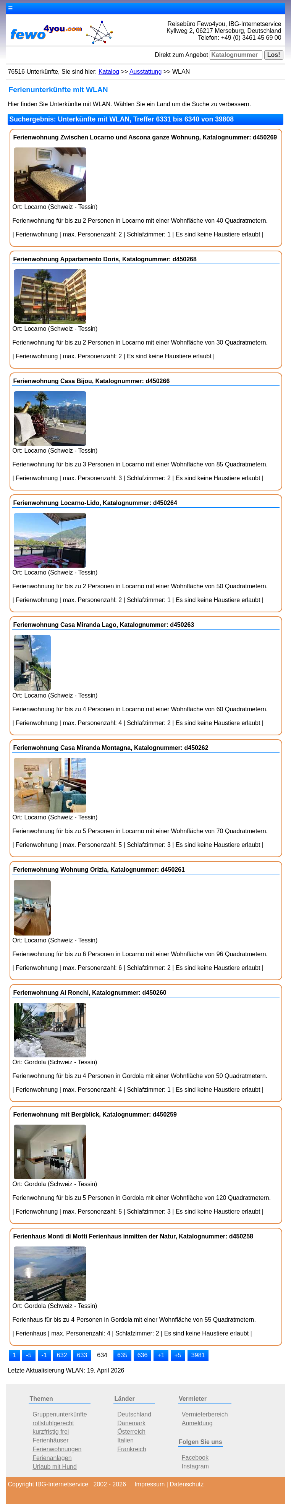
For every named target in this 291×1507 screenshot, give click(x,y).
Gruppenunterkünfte (59, 1414)
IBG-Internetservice (62, 1484)
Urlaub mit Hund (54, 1466)
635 (122, 1355)
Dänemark (131, 1423)
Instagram (195, 1466)
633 (82, 1355)
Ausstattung (145, 71)
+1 (160, 1355)
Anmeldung (197, 1423)
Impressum (149, 1484)
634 (102, 1355)
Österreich (131, 1431)
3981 (198, 1355)
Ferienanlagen (51, 1458)
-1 (44, 1355)
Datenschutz (187, 1484)
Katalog (109, 71)
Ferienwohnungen (56, 1449)
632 (62, 1355)
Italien (125, 1440)
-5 (28, 1355)
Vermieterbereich (205, 1414)
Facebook (195, 1457)
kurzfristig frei (50, 1431)
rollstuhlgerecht (53, 1423)
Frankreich (131, 1449)
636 (142, 1355)
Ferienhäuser (50, 1440)
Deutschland (134, 1414)
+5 (178, 1355)
